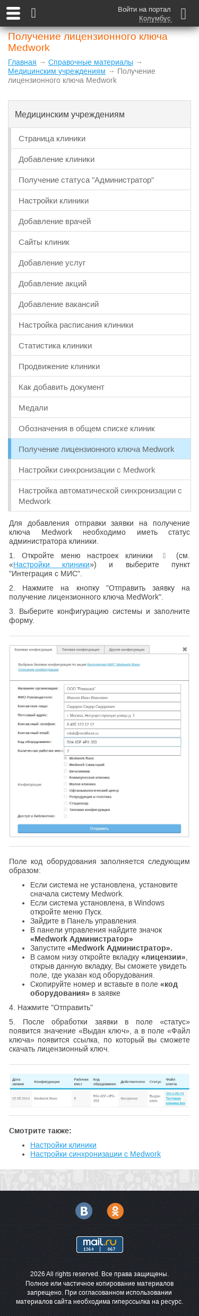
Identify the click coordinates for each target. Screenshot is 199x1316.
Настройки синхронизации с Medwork (87, 469)
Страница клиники (52, 138)
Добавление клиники (56, 159)
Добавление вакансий (59, 304)
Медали (33, 407)
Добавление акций (52, 283)
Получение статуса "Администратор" (86, 179)
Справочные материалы (90, 62)
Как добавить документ (62, 386)
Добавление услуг (52, 262)
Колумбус (155, 18)
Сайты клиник (44, 241)
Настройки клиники (54, 200)
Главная (22, 62)
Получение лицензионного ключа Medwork (97, 449)
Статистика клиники (55, 345)
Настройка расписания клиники (76, 324)
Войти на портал (144, 9)
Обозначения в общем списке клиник (87, 428)
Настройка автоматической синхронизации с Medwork (100, 496)
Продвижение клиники (59, 366)
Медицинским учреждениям (57, 71)
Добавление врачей (55, 221)
